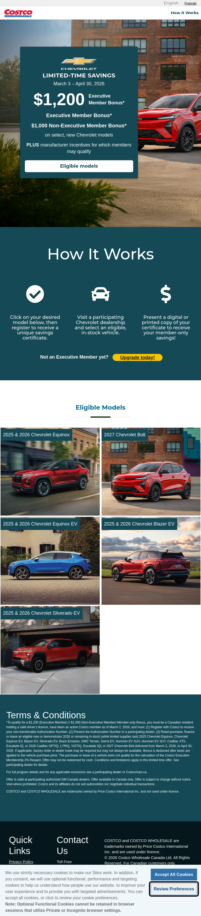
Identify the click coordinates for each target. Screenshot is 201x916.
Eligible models (79, 166)
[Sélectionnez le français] (190, 3)
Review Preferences (174, 889)
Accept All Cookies (174, 875)
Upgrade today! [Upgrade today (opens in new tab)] (137, 357)
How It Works (185, 12)
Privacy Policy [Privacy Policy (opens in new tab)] (21, 862)
